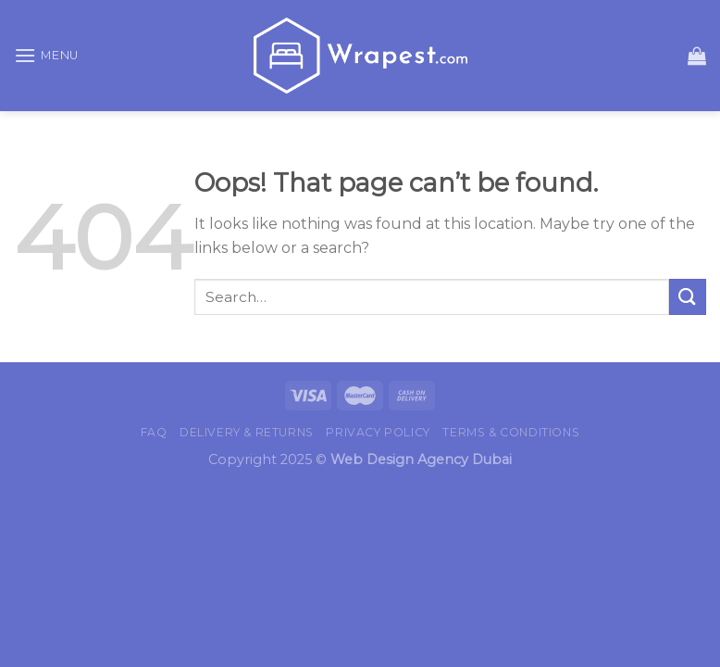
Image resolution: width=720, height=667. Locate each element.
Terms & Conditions (510, 432)
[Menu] (46, 55)
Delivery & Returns (247, 432)
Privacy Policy (378, 432)
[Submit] (687, 297)
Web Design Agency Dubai (421, 459)
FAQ (154, 432)
